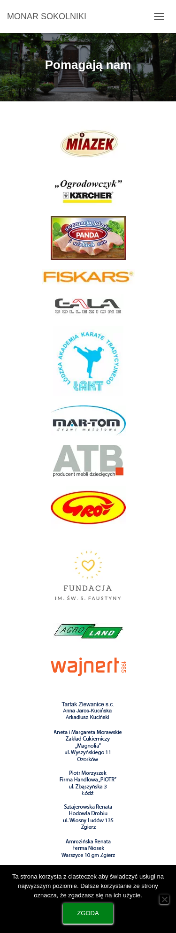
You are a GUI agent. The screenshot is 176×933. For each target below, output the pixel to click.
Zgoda (88, 913)
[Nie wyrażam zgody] (164, 899)
